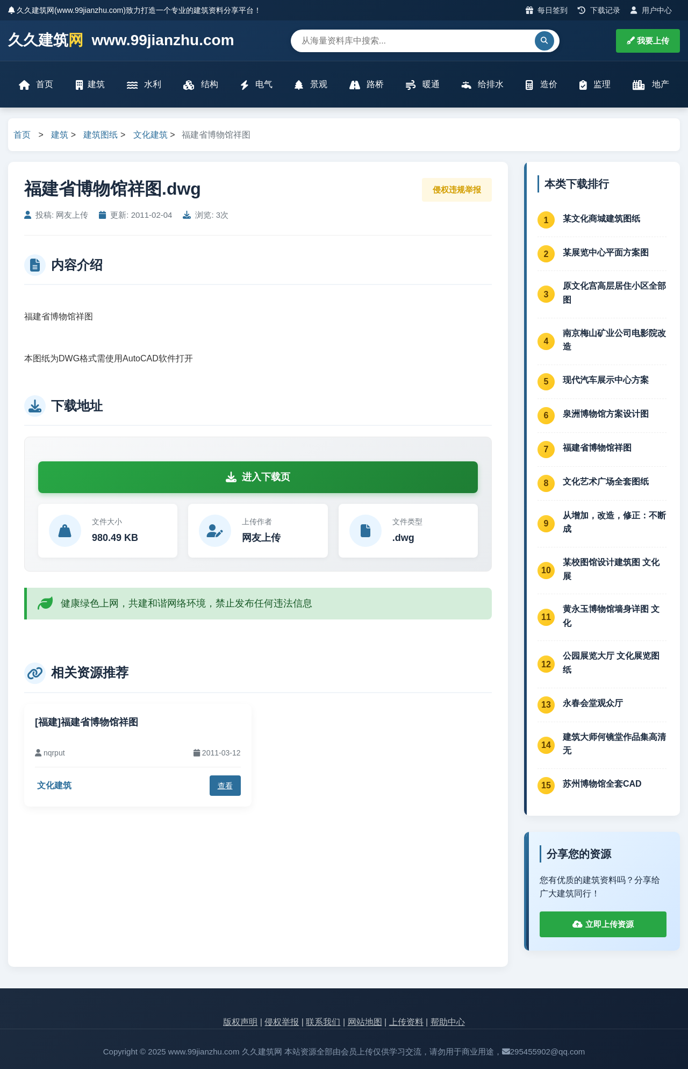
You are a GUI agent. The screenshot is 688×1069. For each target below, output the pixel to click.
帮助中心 (448, 1022)
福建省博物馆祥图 (597, 447)
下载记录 (599, 10)
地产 (651, 85)
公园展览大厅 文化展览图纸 (611, 662)
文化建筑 (150, 134)
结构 (200, 85)
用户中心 (651, 10)
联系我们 (323, 1022)
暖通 (422, 85)
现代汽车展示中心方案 (606, 379)
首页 (36, 85)
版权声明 (240, 1022)
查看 (225, 785)
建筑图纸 (100, 134)
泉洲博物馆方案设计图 (606, 413)
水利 (144, 85)
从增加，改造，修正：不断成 (614, 522)
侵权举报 (281, 1022)
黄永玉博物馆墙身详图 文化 (611, 616)
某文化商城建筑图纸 (601, 218)
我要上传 (648, 40)
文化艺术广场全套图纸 (606, 481)
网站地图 (365, 1022)
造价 (541, 85)
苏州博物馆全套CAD (602, 783)
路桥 (366, 85)
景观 (311, 85)
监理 (595, 85)
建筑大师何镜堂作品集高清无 (614, 744)
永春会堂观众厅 (593, 703)
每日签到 (547, 10)
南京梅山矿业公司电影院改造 (614, 340)
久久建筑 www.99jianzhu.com (121, 40)
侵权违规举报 (457, 189)
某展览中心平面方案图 (606, 252)
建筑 (90, 85)
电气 (256, 85)
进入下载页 (258, 477)
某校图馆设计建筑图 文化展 (611, 569)
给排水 (483, 85)
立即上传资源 (602, 924)
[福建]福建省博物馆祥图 (86, 722)
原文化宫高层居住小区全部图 (614, 292)
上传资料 (406, 1022)
